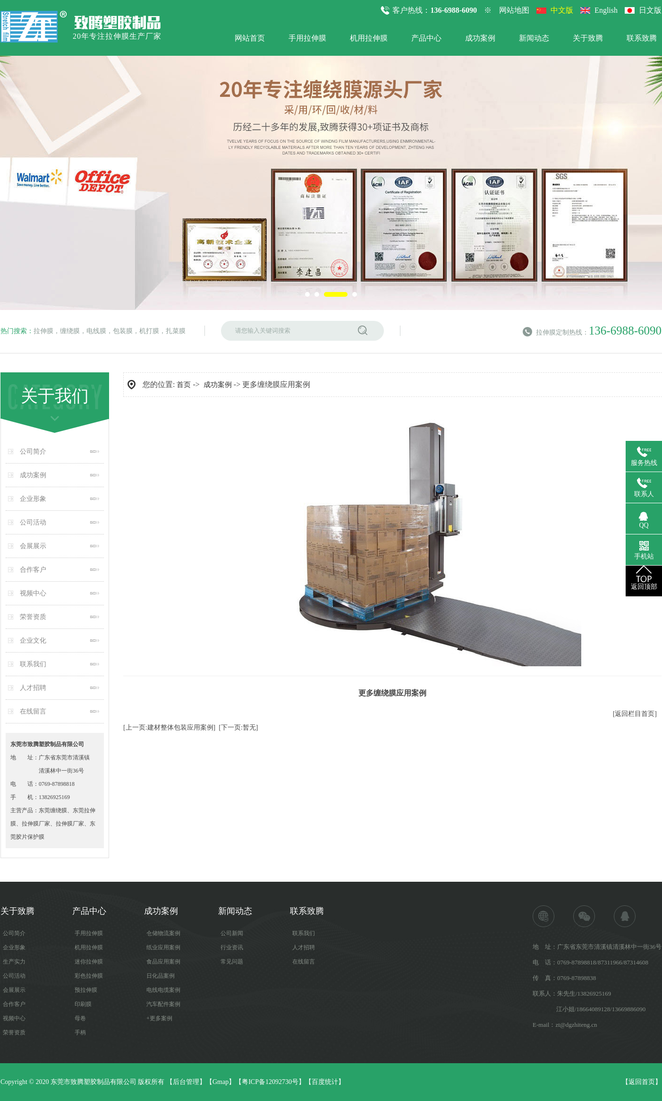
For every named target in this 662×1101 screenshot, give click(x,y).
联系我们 (33, 664)
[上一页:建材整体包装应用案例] (169, 727)
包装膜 (123, 331)
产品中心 (426, 38)
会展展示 (33, 546)
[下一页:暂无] (238, 727)
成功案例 (480, 38)
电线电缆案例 (163, 990)
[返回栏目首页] (635, 713)
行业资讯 (232, 947)
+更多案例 (159, 1018)
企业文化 (33, 640)
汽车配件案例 (163, 1004)
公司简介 (33, 451)
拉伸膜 (43, 331)
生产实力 (14, 961)
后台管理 (186, 1081)
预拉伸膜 (86, 990)
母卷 (80, 1018)
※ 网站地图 (506, 10)
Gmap (220, 1081)
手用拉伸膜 (307, 38)
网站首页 (250, 38)
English (606, 10)
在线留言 (33, 711)
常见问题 (232, 961)
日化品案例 (160, 975)
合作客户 (33, 569)
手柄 (80, 1032)
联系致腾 (642, 38)
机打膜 (149, 331)
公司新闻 (232, 933)
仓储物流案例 (163, 933)
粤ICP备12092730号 (270, 1081)
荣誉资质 (33, 616)
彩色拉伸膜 (89, 975)
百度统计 (325, 1081)
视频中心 (33, 593)
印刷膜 (83, 1004)
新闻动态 (534, 38)
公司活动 (33, 522)
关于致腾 (588, 38)
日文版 (650, 10)
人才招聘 (33, 687)
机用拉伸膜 (369, 38)
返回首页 (641, 1081)
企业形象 (33, 498)
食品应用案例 (163, 961)
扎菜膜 (176, 331)
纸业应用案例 (163, 947)
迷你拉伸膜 (89, 961)
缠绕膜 (70, 331)
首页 (184, 384)
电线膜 (96, 331)
